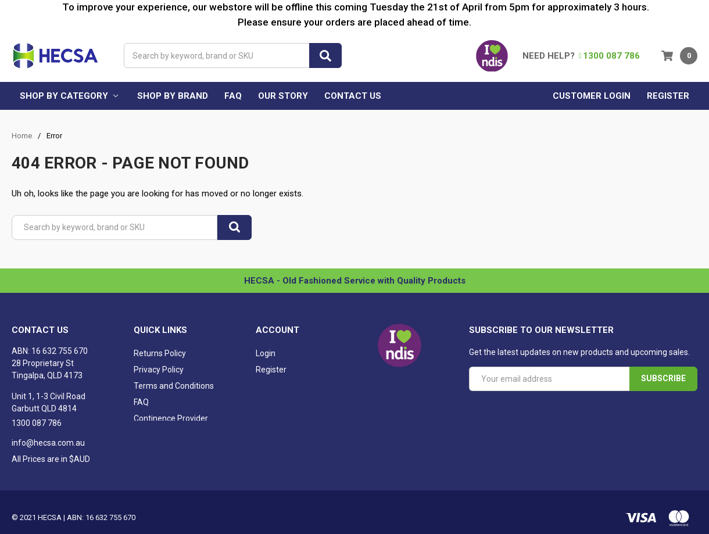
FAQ (233, 96)
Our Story (283, 96)
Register (668, 96)
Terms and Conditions (174, 387)
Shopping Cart (282, 387)
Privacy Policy (159, 370)
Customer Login (592, 96)
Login (265, 354)
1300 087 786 (609, 56)
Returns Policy (160, 354)
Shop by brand (172, 96)
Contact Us (352, 96)
